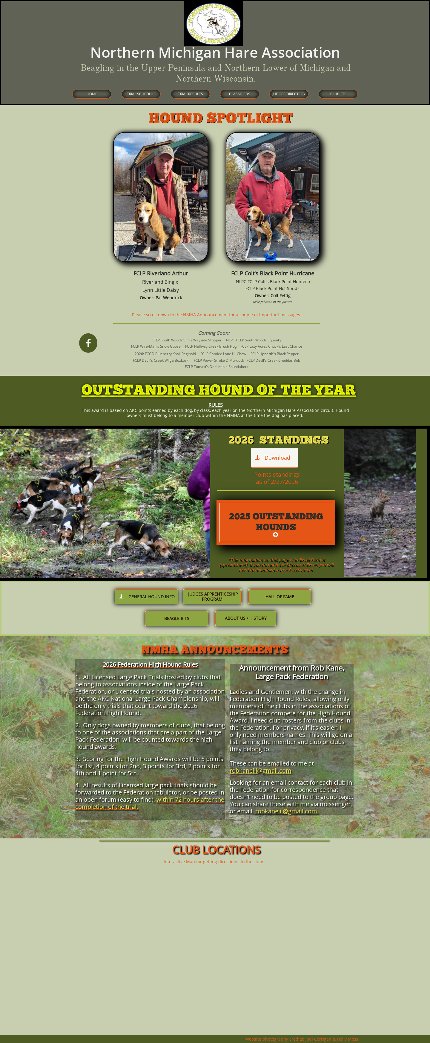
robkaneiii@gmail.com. (286, 811)
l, (252, 811)
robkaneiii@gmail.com (260, 770)
